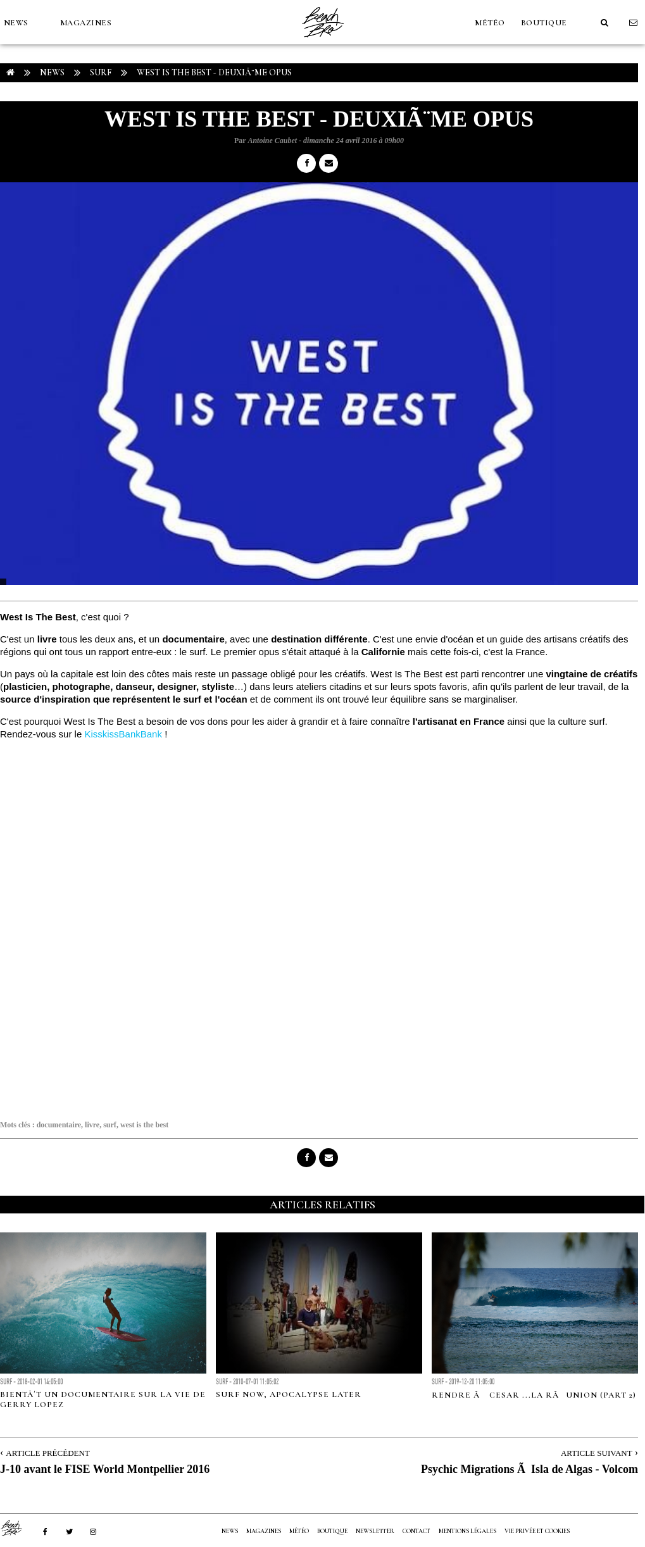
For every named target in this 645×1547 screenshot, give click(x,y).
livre (92, 1124)
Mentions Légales (467, 1531)
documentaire (59, 1124)
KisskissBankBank (123, 734)
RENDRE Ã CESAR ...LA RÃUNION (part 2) (534, 1395)
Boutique (544, 23)
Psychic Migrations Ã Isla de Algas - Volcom (529, 1469)
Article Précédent (47, 1453)
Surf (100, 72)
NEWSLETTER (375, 1531)
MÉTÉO (490, 23)
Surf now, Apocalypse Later (288, 1394)
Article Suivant (596, 1453)
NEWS (16, 23)
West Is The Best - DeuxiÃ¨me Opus (214, 72)
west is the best (144, 1124)
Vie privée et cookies (537, 1531)
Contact (416, 1531)
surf (109, 1124)
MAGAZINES (86, 23)
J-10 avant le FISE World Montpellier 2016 (105, 1469)
